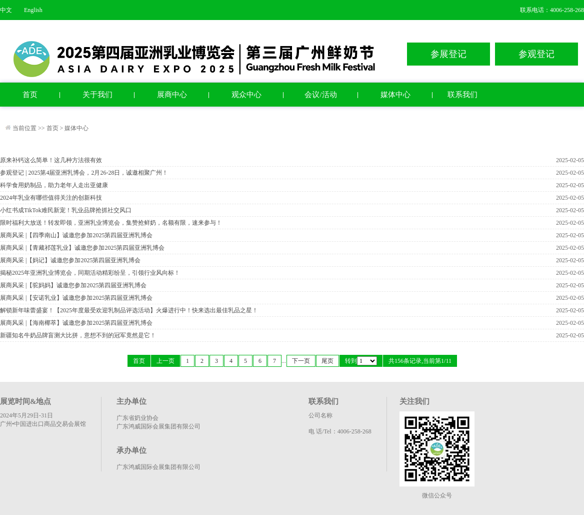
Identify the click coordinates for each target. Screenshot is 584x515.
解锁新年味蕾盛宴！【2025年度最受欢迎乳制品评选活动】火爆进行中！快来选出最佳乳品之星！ (129, 310)
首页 (30, 95)
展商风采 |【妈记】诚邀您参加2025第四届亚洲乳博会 (70, 260)
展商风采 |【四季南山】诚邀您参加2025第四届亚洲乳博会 (76, 235)
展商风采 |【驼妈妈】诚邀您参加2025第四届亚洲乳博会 (73, 285)
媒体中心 (395, 95)
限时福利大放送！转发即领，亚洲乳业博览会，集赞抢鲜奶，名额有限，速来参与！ (111, 222)
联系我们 (463, 95)
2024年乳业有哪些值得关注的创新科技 (51, 197)
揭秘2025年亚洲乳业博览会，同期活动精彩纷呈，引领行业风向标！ (90, 272)
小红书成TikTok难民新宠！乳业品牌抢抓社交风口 (66, 210)
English (33, 10)
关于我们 (97, 95)
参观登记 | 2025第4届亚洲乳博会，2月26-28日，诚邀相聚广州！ (84, 172)
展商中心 (172, 95)
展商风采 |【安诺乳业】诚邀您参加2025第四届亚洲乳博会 (76, 297)
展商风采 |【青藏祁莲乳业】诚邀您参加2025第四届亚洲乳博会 (82, 247)
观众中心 (247, 95)
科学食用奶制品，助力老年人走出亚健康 (54, 185)
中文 (6, 10)
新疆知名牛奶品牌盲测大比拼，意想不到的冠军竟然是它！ (78, 335)
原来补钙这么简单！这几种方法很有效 (51, 160)
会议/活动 (320, 95)
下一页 (301, 360)
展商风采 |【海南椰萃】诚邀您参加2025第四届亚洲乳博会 (76, 322)
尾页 (328, 360)
